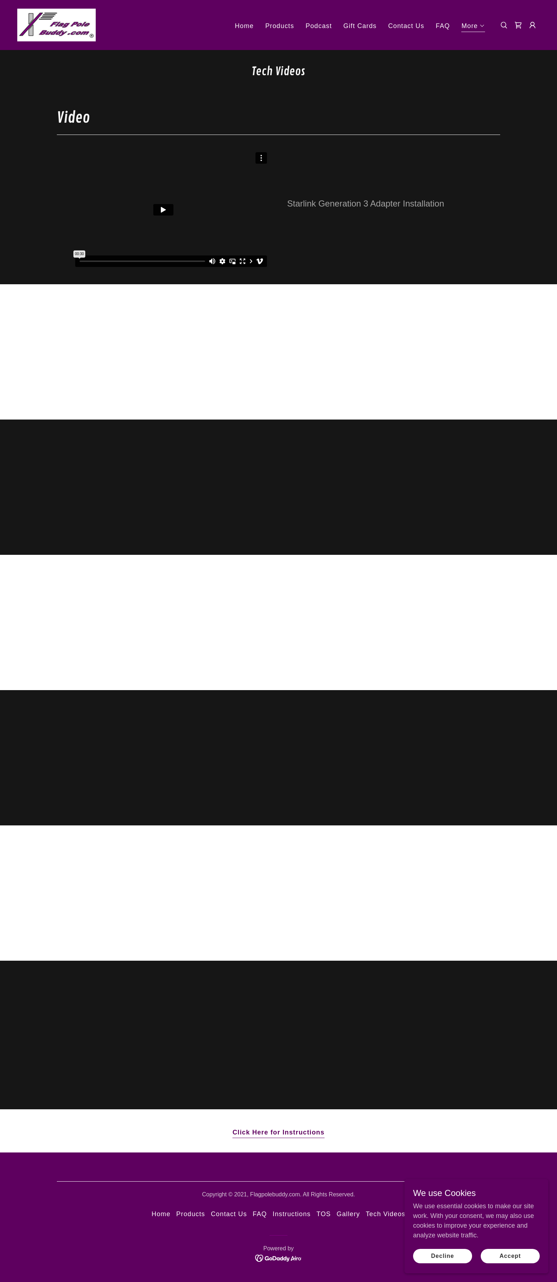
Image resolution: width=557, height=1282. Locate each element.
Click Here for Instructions (278, 1132)
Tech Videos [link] (385, 1214)
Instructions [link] (292, 1214)
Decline (442, 1256)
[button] (473, 27)
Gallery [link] (348, 1214)
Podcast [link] (318, 26)
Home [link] (244, 26)
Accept (510, 1256)
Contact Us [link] (406, 26)
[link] (56, 24)
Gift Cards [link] (359, 26)
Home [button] (161, 1214)
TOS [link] (323, 1214)
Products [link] (279, 26)
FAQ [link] (443, 26)
